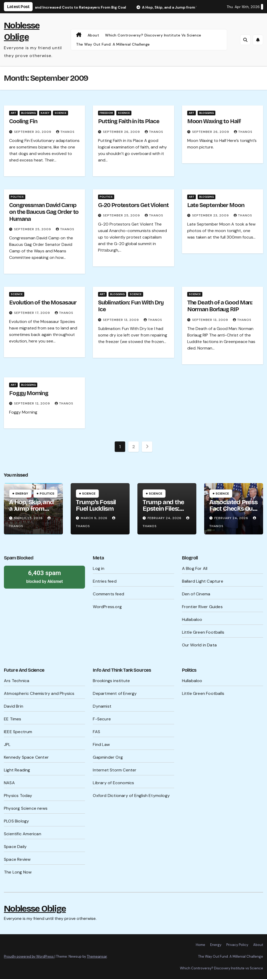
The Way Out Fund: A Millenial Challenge (113, 44)
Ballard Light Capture (202, 581)
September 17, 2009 (32, 313)
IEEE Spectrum (18, 731)
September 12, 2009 (32, 403)
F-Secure (102, 719)
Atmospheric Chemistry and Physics (39, 693)
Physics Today (18, 795)
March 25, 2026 (29, 518)
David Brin (13, 706)
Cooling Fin (23, 121)
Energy (21, 493)
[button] (245, 40)
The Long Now (18, 872)
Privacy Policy (237, 945)
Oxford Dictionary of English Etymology (131, 795)
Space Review (17, 859)
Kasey (45, 113)
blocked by (44, 576)
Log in (98, 568)
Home (200, 945)
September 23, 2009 (211, 215)
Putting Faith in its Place (128, 121)
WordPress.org (107, 606)
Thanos (65, 132)
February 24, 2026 (165, 518)
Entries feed (104, 581)
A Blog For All (195, 568)
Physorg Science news (25, 808)
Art (13, 113)
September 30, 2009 (33, 132)
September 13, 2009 (121, 320)
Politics (17, 196)
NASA (9, 782)
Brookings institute (111, 680)
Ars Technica (16, 680)
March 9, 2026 (94, 518)
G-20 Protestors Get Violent (133, 205)
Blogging (28, 113)
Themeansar (97, 956)
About (93, 35)
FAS (96, 731)
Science (60, 113)
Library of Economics (113, 782)
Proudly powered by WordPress (29, 956)
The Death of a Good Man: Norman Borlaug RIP (220, 306)
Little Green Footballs (203, 632)
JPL (7, 744)
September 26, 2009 (122, 132)
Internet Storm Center (114, 770)
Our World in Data (199, 645)
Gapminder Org (108, 757)
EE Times (12, 719)
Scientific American (22, 834)
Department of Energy (115, 693)
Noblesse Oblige (35, 908)
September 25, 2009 (33, 229)
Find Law (101, 744)
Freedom (106, 113)
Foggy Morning (28, 393)
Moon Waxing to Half (214, 121)
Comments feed (108, 594)
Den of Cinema (196, 594)
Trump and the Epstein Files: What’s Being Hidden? (163, 511)
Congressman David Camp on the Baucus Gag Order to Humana (43, 212)
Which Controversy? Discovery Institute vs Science (153, 35)
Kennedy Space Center (26, 757)
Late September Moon (215, 205)
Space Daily (15, 846)
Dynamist (102, 706)
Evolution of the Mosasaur (42, 302)
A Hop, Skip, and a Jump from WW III (31, 508)
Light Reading (17, 770)
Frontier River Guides (202, 606)
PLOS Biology (16, 821)
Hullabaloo (192, 619)
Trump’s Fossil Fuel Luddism (96, 505)
